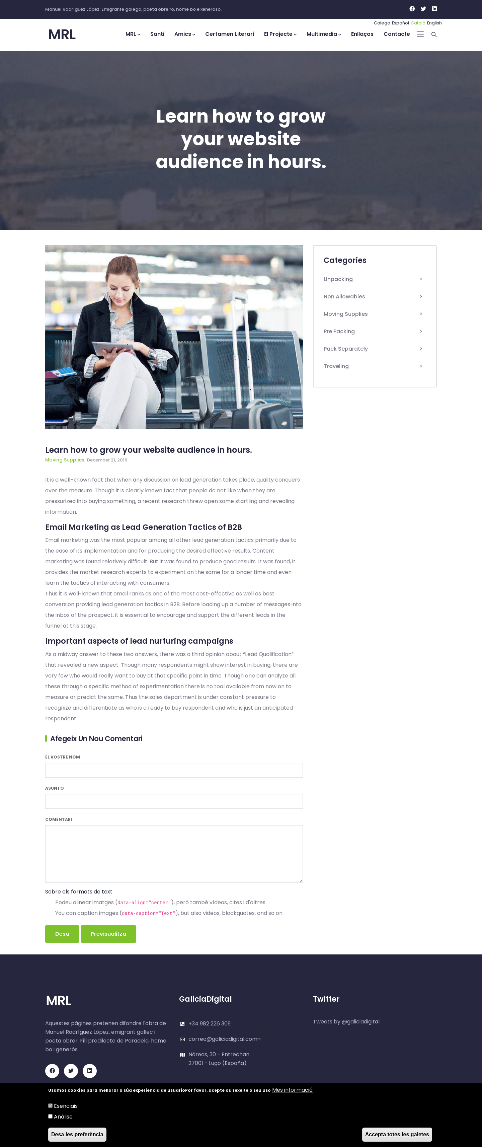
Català (418, 23)
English (434, 23)
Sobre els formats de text (78, 891)
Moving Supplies (64, 459)
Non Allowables (344, 296)
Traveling (336, 366)
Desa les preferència (77, 1134)
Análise (63, 1117)
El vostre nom (62, 757)
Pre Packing (339, 331)
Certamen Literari (229, 34)
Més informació (292, 1090)
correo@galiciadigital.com (225, 1039)
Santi (157, 34)
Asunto (54, 788)
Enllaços (362, 34)
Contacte (397, 34)
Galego (382, 23)
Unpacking (338, 279)
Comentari (58, 819)
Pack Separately (346, 349)
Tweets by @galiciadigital (346, 1021)
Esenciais (66, 1106)
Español (400, 23)
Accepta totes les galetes (397, 1134)
